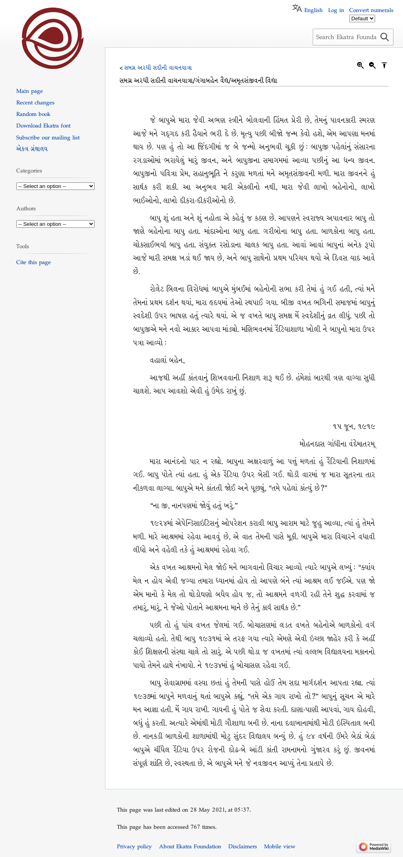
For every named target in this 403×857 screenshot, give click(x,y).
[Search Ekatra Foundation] (353, 37)
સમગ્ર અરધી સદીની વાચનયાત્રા (158, 67)
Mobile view (279, 846)
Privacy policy (134, 846)
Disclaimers (242, 846)
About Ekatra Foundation (190, 846)
